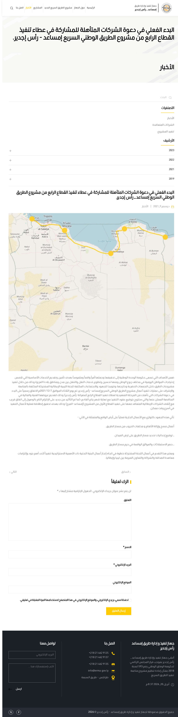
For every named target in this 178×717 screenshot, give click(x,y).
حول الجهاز (77, 8)
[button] (9, 8)
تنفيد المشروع (163, 132)
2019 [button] (169, 179)
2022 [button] (169, 160)
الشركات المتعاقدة (161, 125)
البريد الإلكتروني (120, 565)
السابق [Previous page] (123, 472)
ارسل (16, 689)
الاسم (125, 547)
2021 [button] (169, 170)
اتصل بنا (17, 8)
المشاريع (35, 8)
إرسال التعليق (116, 611)
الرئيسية (88, 8)
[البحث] (89, 97)
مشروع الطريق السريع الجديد (56, 8)
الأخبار (26, 8)
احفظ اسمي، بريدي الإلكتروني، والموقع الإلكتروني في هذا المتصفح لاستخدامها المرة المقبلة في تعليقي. (73, 600)
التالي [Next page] (10, 472)
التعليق (125, 500)
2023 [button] (169, 151)
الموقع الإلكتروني (119, 583)
